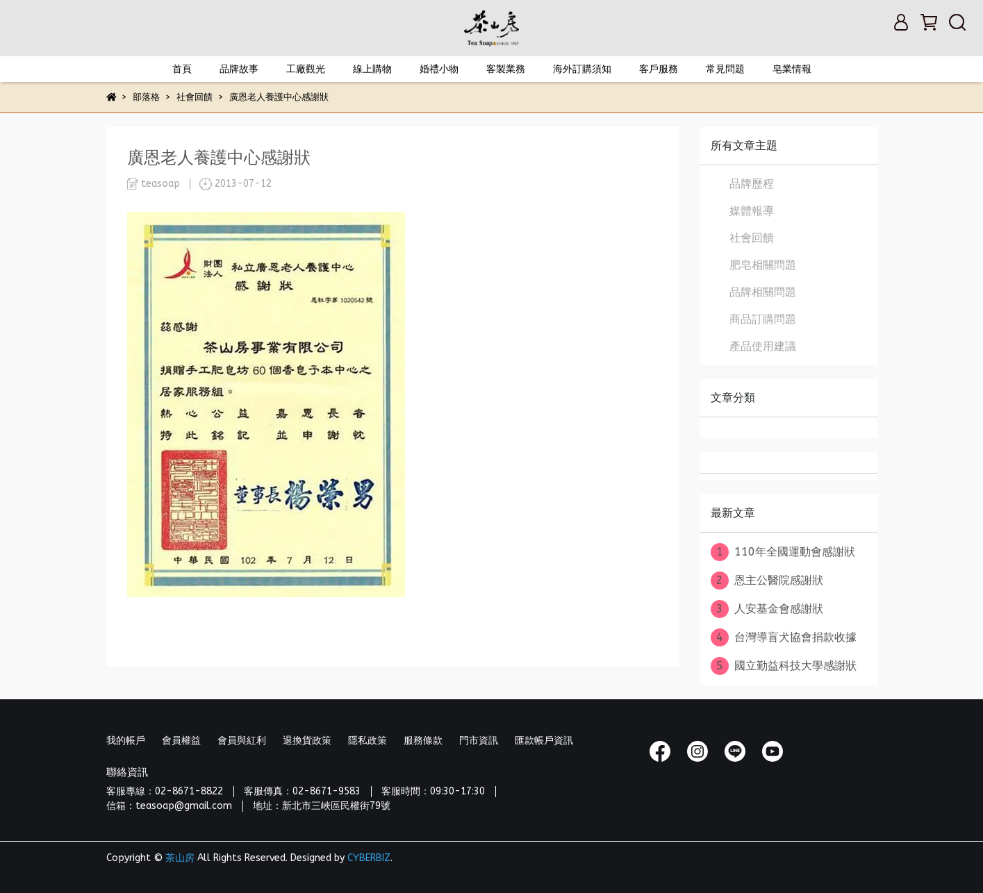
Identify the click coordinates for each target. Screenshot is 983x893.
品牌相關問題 (762, 292)
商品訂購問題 (762, 319)
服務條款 (423, 740)
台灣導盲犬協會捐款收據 (784, 637)
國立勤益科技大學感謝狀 (784, 666)
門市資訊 (478, 740)
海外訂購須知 (582, 69)
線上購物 (372, 69)
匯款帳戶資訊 (544, 740)
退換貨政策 (307, 740)
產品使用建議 (762, 346)
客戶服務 (658, 69)
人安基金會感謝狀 (767, 609)
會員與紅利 (241, 740)
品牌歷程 (751, 183)
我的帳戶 (125, 740)
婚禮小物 (439, 69)
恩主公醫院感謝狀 (767, 580)
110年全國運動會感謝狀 (783, 552)
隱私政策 (367, 740)
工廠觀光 (305, 69)
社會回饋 (751, 237)
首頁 (182, 69)
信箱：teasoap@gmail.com (169, 806)
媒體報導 (751, 210)
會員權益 (181, 740)
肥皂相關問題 (762, 265)
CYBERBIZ (368, 858)
